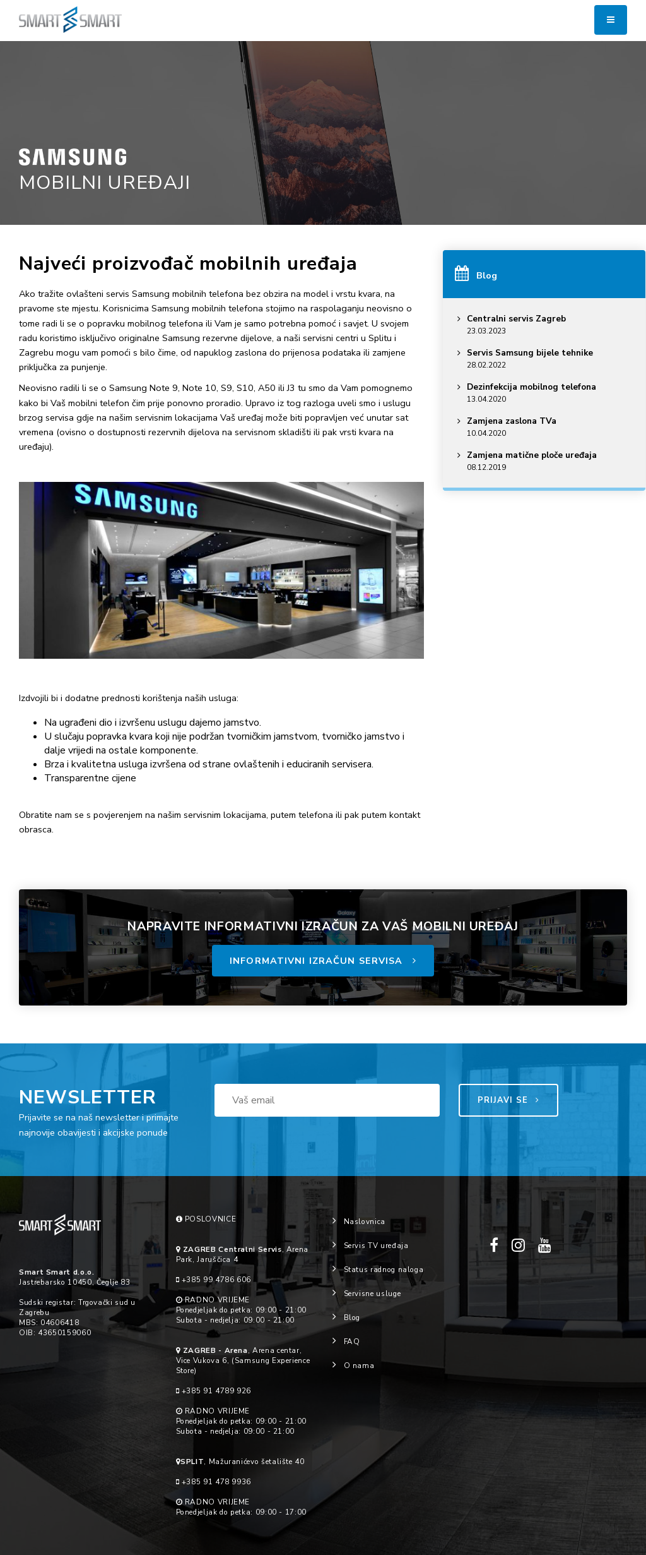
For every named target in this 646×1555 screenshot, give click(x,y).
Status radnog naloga (377, 1269)
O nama (353, 1365)
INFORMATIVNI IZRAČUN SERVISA (323, 960)
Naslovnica (358, 1221)
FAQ (346, 1341)
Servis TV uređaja (370, 1245)
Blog (346, 1317)
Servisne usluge (366, 1293)
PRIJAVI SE (509, 1100)
